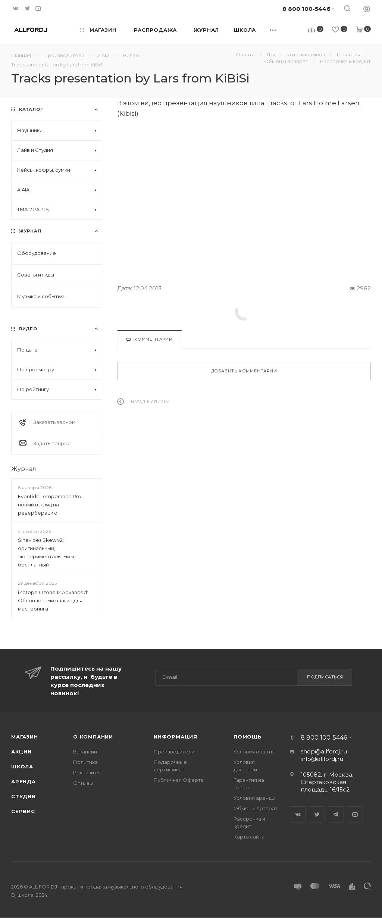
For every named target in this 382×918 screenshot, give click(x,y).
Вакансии (85, 752)
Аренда (23, 781)
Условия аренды (254, 798)
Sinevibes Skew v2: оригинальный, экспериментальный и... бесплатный (48, 552)
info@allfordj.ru (322, 758)
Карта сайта (249, 837)
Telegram (336, 814)
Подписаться (325, 677)
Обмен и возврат (256, 808)
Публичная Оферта (179, 780)
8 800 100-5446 (324, 738)
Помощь (248, 737)
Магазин (24, 737)
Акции (21, 752)
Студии (23, 796)
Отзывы (83, 783)
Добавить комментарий (244, 371)
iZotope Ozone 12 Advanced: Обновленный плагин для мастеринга (53, 600)
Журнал (23, 468)
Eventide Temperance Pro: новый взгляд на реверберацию (50, 504)
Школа (22, 766)
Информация (175, 737)
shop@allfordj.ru (324, 751)
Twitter (317, 814)
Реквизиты (86, 772)
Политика (85, 762)
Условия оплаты (254, 752)
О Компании (93, 737)
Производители (174, 752)
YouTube (355, 814)
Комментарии (149, 339)
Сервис (23, 811)
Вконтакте (298, 814)
